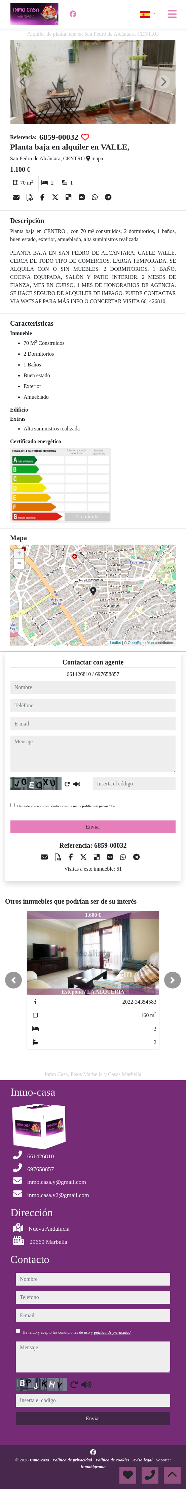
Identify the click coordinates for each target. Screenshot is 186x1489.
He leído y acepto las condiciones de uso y (66, 806)
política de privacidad (98, 806)
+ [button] (19, 554)
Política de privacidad (72, 1459)
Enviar (93, 827)
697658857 (107, 674)
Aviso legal (143, 1459)
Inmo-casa (40, 1459)
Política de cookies (113, 1459)
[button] (13, 980)
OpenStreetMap (141, 643)
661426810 (79, 674)
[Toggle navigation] (172, 14)
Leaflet (115, 643)
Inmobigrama (93, 1466)
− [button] (19, 564)
